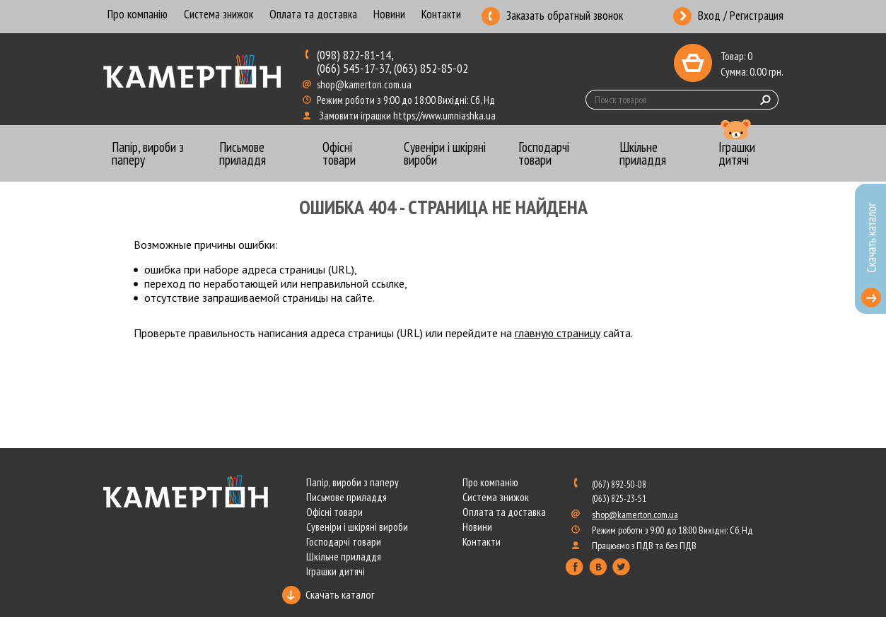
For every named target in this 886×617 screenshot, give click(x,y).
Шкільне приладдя (343, 556)
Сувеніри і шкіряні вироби (357, 527)
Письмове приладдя (346, 497)
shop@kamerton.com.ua (365, 84)
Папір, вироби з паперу (352, 482)
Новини (389, 15)
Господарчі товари (343, 541)
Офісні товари (334, 512)
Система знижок (218, 15)
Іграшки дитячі (335, 571)
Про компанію (137, 15)
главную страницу (557, 333)
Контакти (441, 15)
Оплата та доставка (313, 15)
